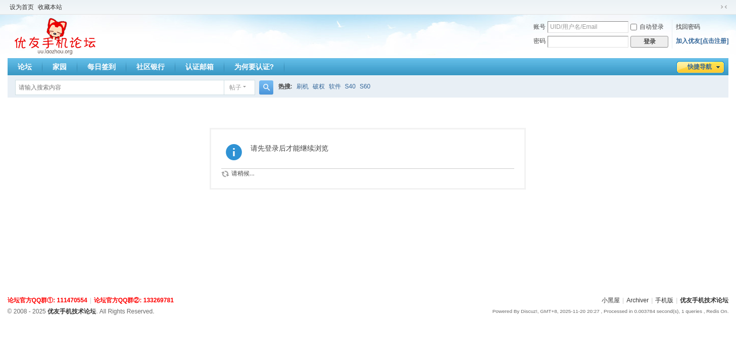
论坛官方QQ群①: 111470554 (47, 300)
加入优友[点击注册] (702, 40)
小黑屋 (611, 300)
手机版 (664, 300)
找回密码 (688, 26)
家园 (60, 67)
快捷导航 (700, 66)
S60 (365, 86)
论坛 (25, 67)
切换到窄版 (723, 7)
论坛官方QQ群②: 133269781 (134, 300)
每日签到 (101, 67)
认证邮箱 (199, 67)
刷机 (303, 86)
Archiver (637, 300)
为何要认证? (254, 67)
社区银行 (150, 67)
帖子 (235, 87)
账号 (539, 26)
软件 (335, 86)
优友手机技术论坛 (704, 300)
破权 (319, 86)
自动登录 (647, 26)
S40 (350, 86)
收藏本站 (50, 7)
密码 (539, 40)
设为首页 (22, 7)
